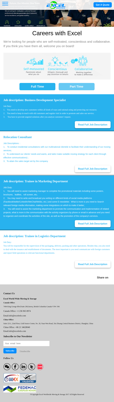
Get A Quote (102, 5)
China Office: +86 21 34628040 (16, 327)
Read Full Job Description (92, 124)
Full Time (37, 86)
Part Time (76, 86)
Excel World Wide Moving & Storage (20, 299)
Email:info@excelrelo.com (14, 316)
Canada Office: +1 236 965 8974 (17, 311)
